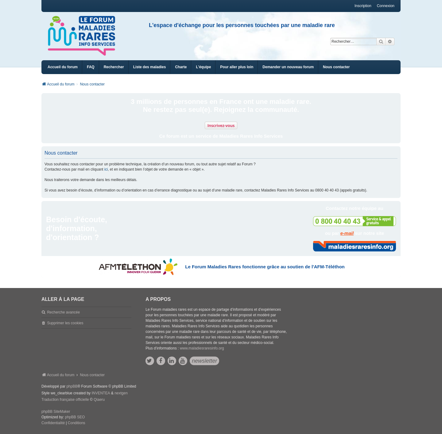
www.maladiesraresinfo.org (202, 348)
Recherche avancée (63, 312)
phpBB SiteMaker (55, 411)
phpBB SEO (75, 417)
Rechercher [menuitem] (114, 67)
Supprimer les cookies (65, 323)
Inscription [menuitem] (363, 6)
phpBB (71, 386)
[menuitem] (149, 67)
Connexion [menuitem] (385, 6)
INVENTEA (100, 393)
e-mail (347, 233)
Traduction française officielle (65, 399)
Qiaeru (99, 399)
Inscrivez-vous (221, 125)
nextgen (121, 393)
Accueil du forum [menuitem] (63, 67)
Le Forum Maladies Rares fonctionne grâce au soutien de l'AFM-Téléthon (264, 266)
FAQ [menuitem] (91, 67)
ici (106, 169)
